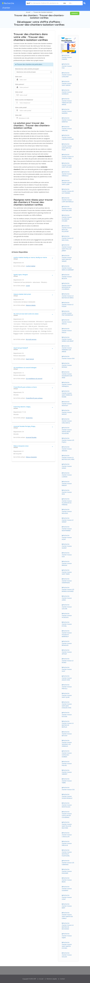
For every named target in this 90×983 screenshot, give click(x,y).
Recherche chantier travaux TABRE (67, 781)
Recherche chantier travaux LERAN (67, 598)
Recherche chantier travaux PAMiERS (67, 57)
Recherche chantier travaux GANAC (67, 466)
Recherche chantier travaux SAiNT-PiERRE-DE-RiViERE (67, 394)
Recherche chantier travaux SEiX (68, 357)
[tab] (33, 258)
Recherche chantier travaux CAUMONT (67, 888)
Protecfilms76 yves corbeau (34, 398)
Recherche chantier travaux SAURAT (67, 546)
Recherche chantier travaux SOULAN (67, 955)
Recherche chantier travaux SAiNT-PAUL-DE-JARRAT (67, 247)
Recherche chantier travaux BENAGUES (67, 643)
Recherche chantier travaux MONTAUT (67, 403)
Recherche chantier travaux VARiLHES (67, 128)
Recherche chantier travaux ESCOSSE (67, 714)
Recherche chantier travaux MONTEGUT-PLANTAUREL (67, 853)
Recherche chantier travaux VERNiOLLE (67, 173)
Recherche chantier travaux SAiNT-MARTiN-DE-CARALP (67, 915)
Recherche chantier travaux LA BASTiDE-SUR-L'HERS (68, 457)
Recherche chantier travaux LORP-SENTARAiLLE (68, 200)
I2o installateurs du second (34, 378)
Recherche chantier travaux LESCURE (67, 606)
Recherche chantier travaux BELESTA (67, 276)
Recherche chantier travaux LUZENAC (67, 475)
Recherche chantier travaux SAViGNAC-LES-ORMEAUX (67, 743)
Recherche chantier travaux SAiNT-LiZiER (67, 182)
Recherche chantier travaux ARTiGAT (67, 652)
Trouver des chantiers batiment (42, 12)
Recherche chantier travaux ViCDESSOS (67, 615)
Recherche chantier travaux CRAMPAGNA (67, 581)
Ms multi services (31, 339)
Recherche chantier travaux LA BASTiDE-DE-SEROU (68, 296)
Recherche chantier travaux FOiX (67, 66)
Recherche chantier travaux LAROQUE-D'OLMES (68, 137)
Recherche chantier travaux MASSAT (67, 412)
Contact (62, 979)
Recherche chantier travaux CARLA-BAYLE (67, 421)
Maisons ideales (31, 305)
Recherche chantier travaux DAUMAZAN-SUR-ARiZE (67, 374)
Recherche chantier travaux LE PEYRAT (67, 660)
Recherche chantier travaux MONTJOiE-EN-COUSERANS (67, 286)
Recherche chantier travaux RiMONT (67, 483)
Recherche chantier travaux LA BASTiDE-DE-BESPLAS (68, 724)
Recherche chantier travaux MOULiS (67, 322)
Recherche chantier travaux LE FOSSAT (67, 304)
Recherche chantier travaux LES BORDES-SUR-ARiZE (68, 589)
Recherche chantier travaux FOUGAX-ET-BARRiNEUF (67, 633)
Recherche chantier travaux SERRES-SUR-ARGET (68, 339)
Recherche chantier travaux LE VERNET (67, 520)
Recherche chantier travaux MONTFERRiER (67, 528)
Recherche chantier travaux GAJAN (67, 935)
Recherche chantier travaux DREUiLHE (67, 843)
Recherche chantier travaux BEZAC (67, 880)
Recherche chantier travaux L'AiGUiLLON (67, 834)
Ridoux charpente (31, 457)
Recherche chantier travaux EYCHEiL (67, 624)
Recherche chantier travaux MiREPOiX (67, 120)
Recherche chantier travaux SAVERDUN (67, 92)
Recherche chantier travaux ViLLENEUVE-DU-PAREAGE (67, 501)
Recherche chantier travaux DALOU (67, 330)
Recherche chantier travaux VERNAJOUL (67, 384)
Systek (28, 286)
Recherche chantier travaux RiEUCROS (67, 511)
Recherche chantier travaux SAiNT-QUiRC (67, 695)
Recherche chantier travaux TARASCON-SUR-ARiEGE (67, 101)
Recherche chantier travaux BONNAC (67, 365)
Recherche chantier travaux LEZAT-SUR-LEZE (67, 165)
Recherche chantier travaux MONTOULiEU (67, 805)
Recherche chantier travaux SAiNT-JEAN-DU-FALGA (67, 147)
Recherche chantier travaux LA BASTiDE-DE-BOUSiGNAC (68, 926)
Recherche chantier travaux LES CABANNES (68, 862)
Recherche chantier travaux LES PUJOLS (68, 440)
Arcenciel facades (31, 437)
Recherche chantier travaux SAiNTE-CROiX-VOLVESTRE (67, 430)
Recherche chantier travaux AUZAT (67, 537)
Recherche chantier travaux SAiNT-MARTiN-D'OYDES (67, 945)
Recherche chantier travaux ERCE (67, 492)
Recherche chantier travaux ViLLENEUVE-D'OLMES (67, 218)
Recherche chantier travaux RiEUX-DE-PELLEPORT (67, 228)
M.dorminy (29, 418)
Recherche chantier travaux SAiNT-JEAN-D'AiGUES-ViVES (67, 705)
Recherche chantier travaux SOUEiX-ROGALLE (67, 796)
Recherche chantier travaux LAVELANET (67, 74)
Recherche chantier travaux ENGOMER (67, 871)
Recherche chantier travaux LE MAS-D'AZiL (67, 238)
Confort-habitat (30, 266)
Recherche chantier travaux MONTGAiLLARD (67, 208)
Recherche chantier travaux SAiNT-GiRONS (67, 83)
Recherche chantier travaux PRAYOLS (67, 686)
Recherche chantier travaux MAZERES (67, 111)
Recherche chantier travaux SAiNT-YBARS (67, 572)
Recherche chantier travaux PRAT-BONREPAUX (67, 313)
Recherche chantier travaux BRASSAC (67, 563)
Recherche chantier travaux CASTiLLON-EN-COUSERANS (67, 814)
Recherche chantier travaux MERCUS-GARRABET (68, 268)
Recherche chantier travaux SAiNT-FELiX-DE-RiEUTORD (67, 825)
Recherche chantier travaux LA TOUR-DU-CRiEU (68, 156)
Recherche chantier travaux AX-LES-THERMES (68, 191)
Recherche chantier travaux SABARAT (67, 772)
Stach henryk (30, 359)
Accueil (28, 12)
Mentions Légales (52, 979)
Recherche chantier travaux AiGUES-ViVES (67, 678)
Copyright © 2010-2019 (29, 979)
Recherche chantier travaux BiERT (67, 906)
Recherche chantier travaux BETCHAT (67, 733)
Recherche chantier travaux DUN (67, 554)
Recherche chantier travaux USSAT (67, 897)
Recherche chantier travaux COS (68, 788)
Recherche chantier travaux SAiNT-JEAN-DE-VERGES (67, 258)
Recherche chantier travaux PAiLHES (67, 763)
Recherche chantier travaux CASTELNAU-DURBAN (67, 753)
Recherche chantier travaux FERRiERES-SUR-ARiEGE (67, 348)
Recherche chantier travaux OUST (67, 669)
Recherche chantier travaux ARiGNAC (67, 449)
